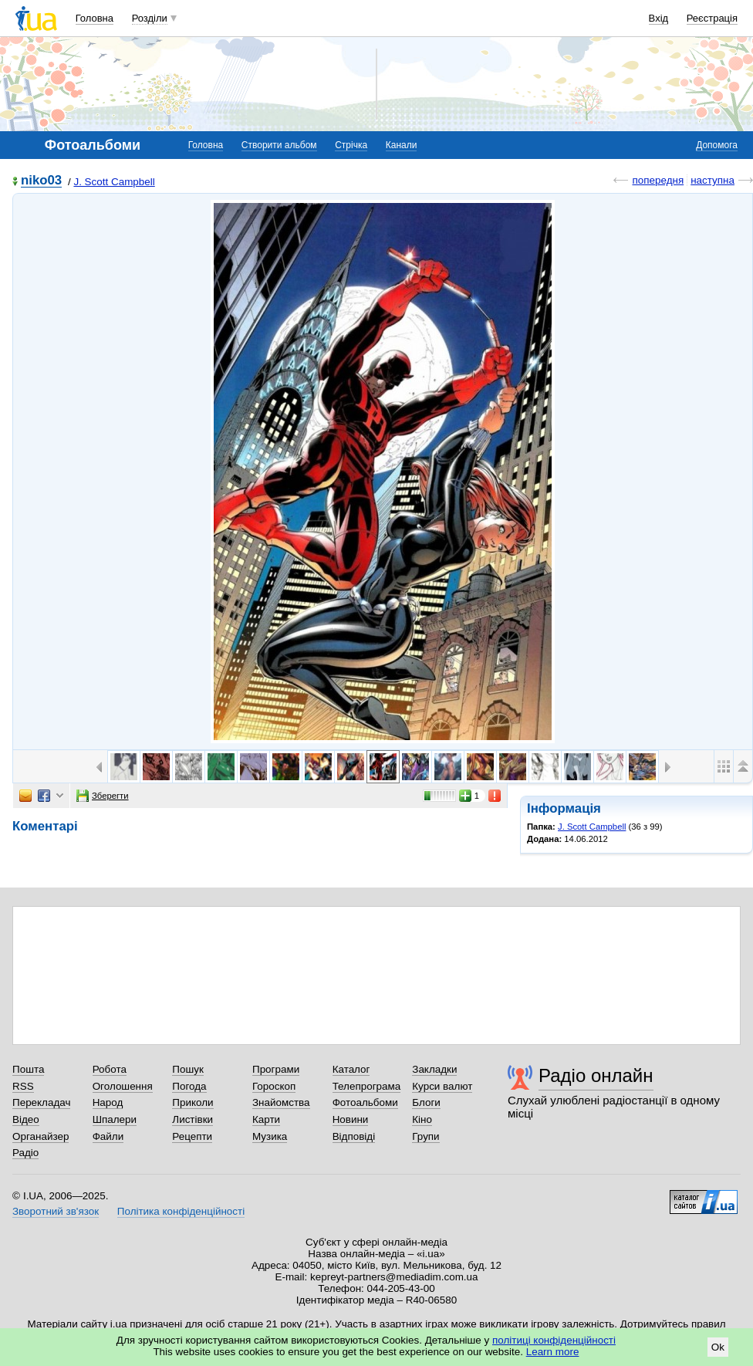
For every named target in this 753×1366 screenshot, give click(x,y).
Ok (717, 1347)
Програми (275, 1069)
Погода (189, 1086)
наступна (712, 180)
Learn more (552, 1352)
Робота (110, 1069)
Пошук (188, 1069)
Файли (108, 1136)
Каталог (351, 1069)
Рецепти (192, 1136)
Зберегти (102, 796)
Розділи (149, 18)
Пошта (28, 1069)
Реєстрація (712, 18)
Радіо (25, 1152)
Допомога (717, 145)
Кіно (422, 1119)
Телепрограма (367, 1086)
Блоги (426, 1102)
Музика (269, 1136)
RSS (23, 1086)
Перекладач (41, 1102)
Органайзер (40, 1136)
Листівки (192, 1119)
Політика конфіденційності (181, 1211)
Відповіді (354, 1136)
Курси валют (442, 1086)
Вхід (659, 18)
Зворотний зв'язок (55, 1211)
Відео (25, 1119)
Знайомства (281, 1102)
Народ (108, 1102)
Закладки (434, 1069)
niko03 (41, 181)
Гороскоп (273, 1086)
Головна (94, 18)
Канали (401, 145)
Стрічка (351, 145)
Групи (425, 1136)
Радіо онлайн (596, 1075)
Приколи (192, 1102)
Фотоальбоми (365, 1102)
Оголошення (123, 1086)
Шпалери (115, 1119)
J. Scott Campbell (113, 182)
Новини (351, 1119)
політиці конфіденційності (554, 1340)
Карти (266, 1119)
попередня (658, 180)
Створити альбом (279, 145)
